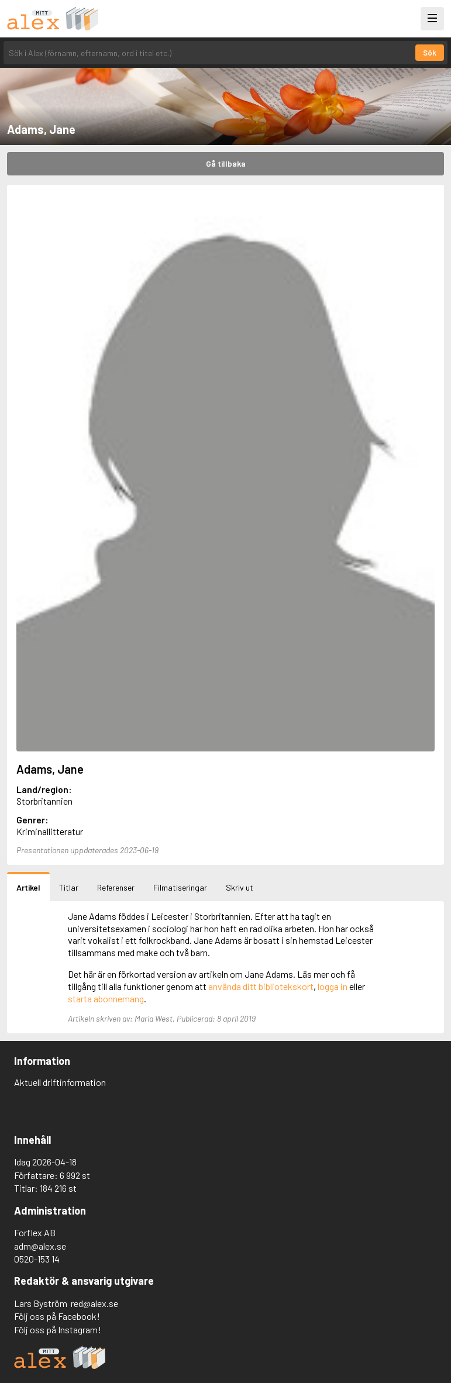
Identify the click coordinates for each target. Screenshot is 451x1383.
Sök (429, 52)
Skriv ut (239, 887)
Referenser (116, 887)
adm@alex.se (40, 1245)
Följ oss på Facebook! (57, 1316)
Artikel (28, 887)
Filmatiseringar (180, 887)
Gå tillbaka (226, 163)
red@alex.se (94, 1303)
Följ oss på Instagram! (57, 1329)
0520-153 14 (37, 1258)
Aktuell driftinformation (60, 1082)
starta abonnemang (106, 998)
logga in (332, 986)
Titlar (68, 887)
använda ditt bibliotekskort (261, 986)
